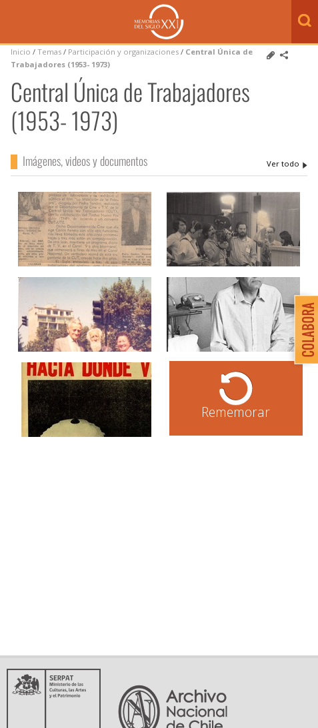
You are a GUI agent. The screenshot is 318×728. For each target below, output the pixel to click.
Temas (49, 52)
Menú (13, 22)
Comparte (284, 55)
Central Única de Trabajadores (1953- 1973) (287, 164)
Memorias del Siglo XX (159, 21)
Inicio (21, 52)
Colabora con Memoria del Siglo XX (303, 329)
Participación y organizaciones (123, 52)
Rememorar (235, 412)
